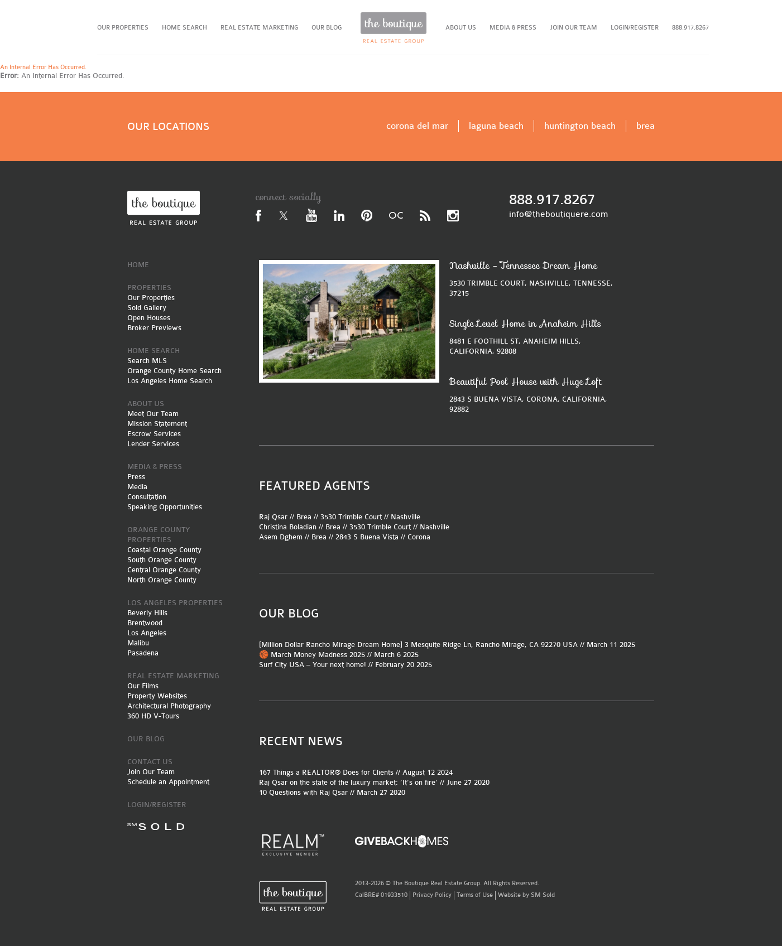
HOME (138, 264)
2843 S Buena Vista (367, 537)
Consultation (146, 497)
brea (645, 125)
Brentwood (144, 623)
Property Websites (157, 696)
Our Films (143, 686)
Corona (418, 537)
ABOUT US (460, 27)
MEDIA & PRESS (513, 27)
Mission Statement (157, 423)
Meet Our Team (153, 413)
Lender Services (153, 444)
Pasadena (143, 653)
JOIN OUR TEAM (573, 27)
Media (137, 486)
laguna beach (496, 125)
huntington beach (580, 125)
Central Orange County (164, 570)
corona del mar (417, 125)
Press (136, 476)
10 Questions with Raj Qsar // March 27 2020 (332, 792)
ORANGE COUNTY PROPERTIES (158, 534)
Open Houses (148, 317)
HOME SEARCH (184, 27)
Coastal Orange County (164, 550)
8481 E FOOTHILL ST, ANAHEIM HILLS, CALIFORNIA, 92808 (534, 336)
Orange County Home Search (174, 370)
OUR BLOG (326, 27)
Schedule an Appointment (168, 782)
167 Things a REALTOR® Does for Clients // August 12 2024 (356, 772)
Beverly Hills (147, 613)
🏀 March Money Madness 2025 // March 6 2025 (339, 654)
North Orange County (161, 580)
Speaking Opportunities (164, 507)
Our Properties (151, 297)
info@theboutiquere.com (558, 214)
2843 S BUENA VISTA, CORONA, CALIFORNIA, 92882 (534, 394)
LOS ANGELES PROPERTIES (175, 603)
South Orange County (161, 560)
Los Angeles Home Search (169, 381)
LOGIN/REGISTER (635, 27)
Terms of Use (475, 895)
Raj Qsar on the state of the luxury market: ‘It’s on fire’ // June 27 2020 (374, 782)
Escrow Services (154, 433)
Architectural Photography (169, 706)
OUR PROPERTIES (122, 27)
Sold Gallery (146, 307)
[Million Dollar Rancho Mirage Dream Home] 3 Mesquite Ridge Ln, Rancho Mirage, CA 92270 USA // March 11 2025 (447, 644)
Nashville (405, 517)
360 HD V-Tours (153, 716)
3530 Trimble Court (351, 517)
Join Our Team (151, 772)
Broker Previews (154, 328)
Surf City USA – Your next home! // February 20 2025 (345, 664)
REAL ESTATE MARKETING (259, 27)
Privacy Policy (432, 895)
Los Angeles (146, 633)
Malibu (138, 643)
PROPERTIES (149, 287)
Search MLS (147, 360)
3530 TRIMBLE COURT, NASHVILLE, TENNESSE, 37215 (534, 278)
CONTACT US (149, 761)
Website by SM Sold (526, 895)
